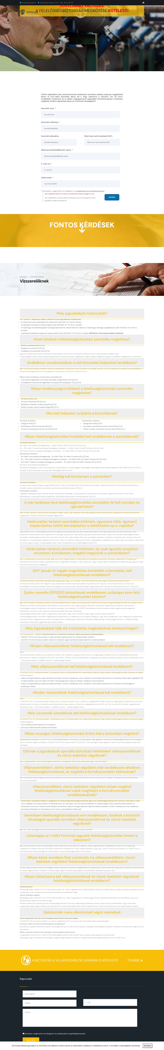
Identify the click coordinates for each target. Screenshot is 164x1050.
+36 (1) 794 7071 (68, 3)
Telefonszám (47, 177)
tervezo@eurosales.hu (29, 3)
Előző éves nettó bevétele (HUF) (98, 136)
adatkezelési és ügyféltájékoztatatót (90, 191)
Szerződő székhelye (50, 122)
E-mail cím (46, 164)
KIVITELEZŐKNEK (61, 11)
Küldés (31, 1040)
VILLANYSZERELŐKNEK (100, 11)
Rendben (147, 1046)
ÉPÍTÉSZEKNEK (79, 11)
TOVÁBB (135, 959)
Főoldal (23, 277)
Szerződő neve (48, 108)
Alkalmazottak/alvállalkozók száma (57, 150)
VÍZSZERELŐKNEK (122, 11)
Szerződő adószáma (50, 136)
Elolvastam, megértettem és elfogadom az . (55, 1034)
